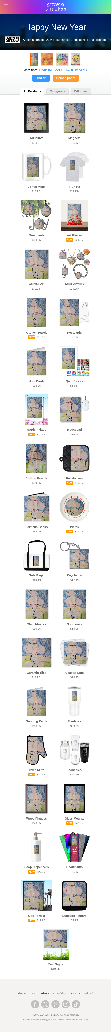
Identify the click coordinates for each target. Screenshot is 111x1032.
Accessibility (59, 993)
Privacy (45, 993)
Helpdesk (89, 993)
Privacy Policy (82, 1020)
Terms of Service (63, 1020)
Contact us (75, 993)
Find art (40, 78)
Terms (34, 993)
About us (21, 993)
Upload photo (65, 78)
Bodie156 (45, 70)
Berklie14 (81, 70)
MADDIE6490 (64, 70)
